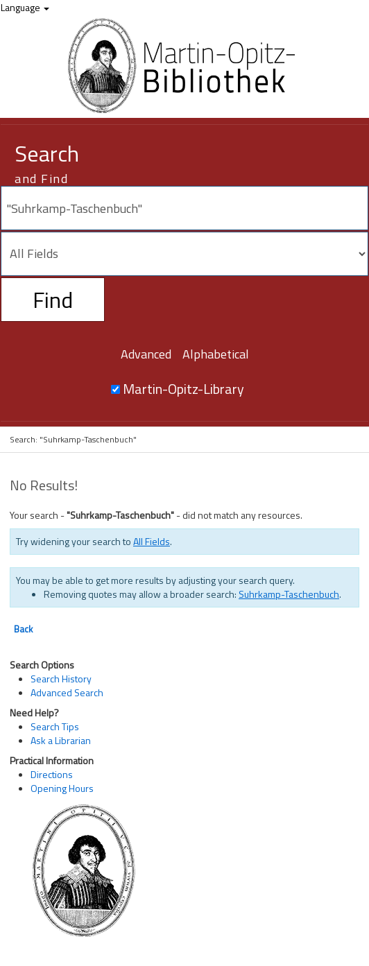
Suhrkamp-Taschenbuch (289, 594)
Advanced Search (67, 692)
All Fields (151, 541)
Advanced (146, 354)
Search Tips (55, 726)
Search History (61, 678)
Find (53, 299)
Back (23, 629)
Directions (52, 774)
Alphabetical (215, 354)
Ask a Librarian (61, 740)
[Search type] (184, 254)
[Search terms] (184, 208)
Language (25, 7)
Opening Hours (62, 788)
